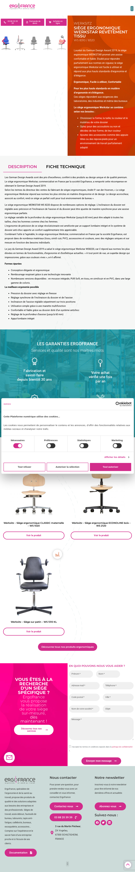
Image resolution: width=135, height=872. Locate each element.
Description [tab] (22, 166)
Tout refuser (24, 467)
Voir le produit (33, 535)
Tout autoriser (110, 467)
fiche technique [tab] (65, 166)
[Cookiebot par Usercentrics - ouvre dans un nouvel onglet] (117, 404)
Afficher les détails (114, 457)
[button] (131, 8)
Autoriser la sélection (67, 467)
